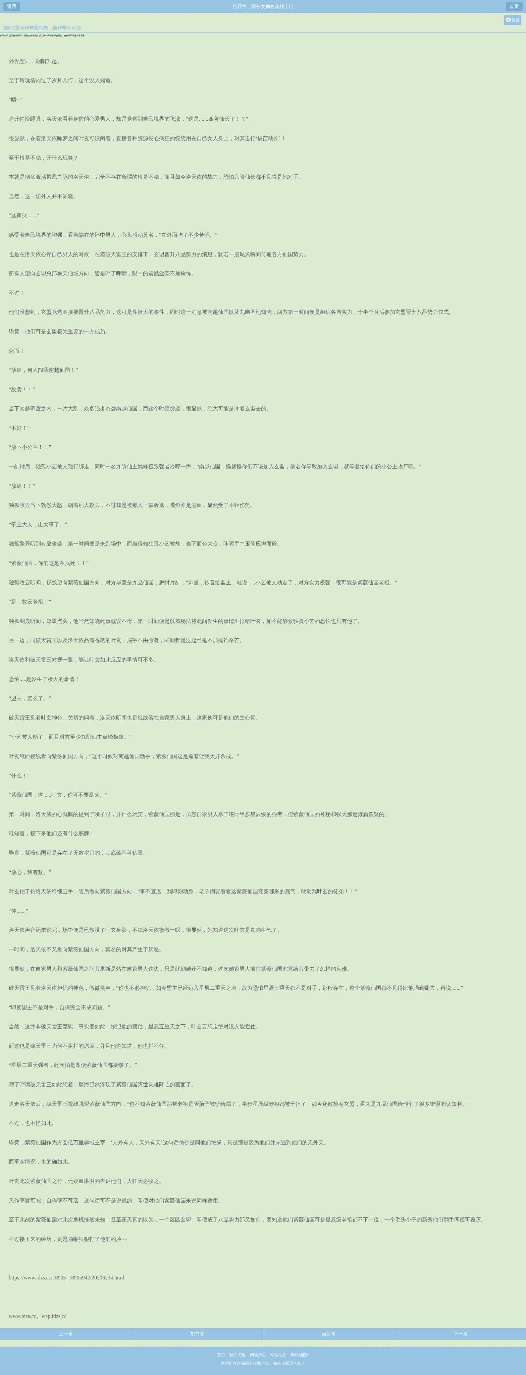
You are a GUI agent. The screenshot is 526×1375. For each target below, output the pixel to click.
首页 (514, 6)
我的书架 (237, 1355)
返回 (11, 6)
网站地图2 (300, 1355)
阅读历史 (258, 1355)
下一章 (461, 1333)
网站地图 (278, 1355)
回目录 (329, 1333)
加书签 (197, 1333)
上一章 (66, 1333)
